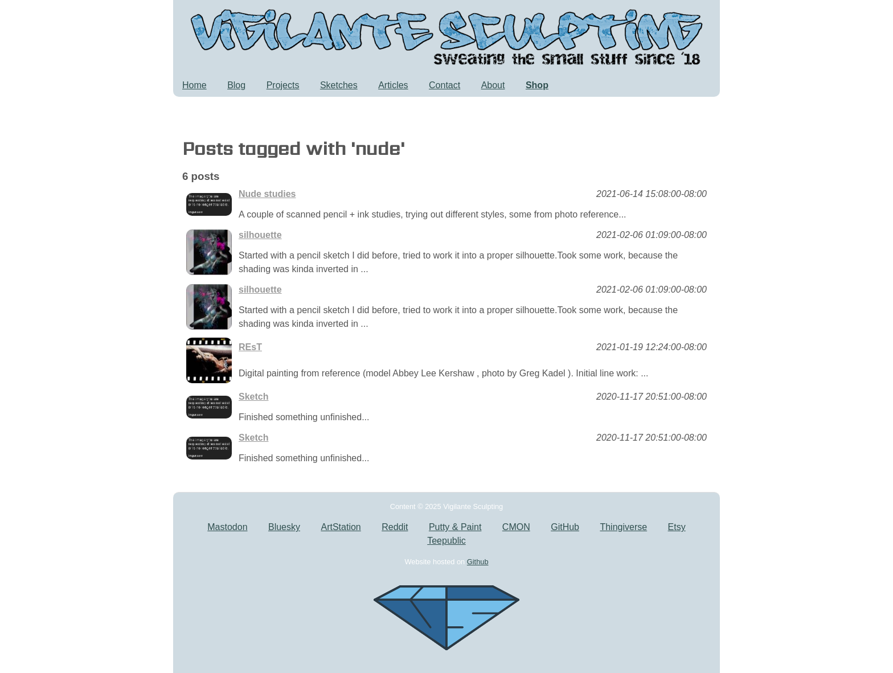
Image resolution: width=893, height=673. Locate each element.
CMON (516, 527)
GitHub (565, 527)
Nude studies (267, 194)
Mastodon (227, 527)
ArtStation (341, 527)
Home (194, 85)
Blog (236, 85)
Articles (393, 85)
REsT (250, 347)
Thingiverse (623, 527)
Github (478, 561)
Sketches (339, 85)
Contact (444, 85)
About (493, 85)
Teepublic (446, 540)
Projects (283, 85)
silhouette (260, 235)
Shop (537, 85)
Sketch (253, 396)
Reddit (395, 527)
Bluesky (284, 527)
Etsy (677, 527)
